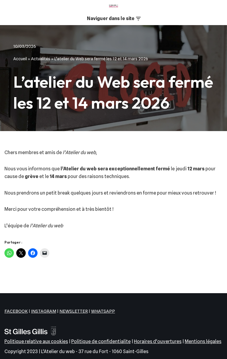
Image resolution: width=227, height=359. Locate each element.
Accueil (20, 58)
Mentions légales (203, 341)
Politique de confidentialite (101, 341)
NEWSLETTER (73, 311)
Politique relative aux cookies (36, 341)
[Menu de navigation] (113, 18)
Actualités (40, 58)
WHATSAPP (103, 311)
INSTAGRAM (43, 311)
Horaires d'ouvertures (157, 341)
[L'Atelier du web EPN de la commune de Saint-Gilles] (113, 6)
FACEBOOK (16, 311)
